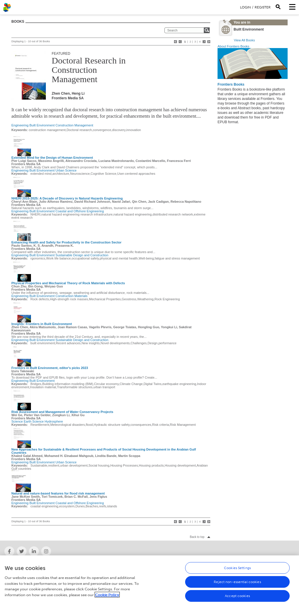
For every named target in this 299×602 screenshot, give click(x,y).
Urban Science (66, 170)
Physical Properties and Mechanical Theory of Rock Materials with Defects (68, 283)
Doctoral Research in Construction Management (89, 70)
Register (263, 7)
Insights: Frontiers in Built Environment (41, 324)
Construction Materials (71, 296)
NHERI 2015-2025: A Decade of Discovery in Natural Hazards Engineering (67, 198)
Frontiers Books (231, 84)
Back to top (197, 537)
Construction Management (74, 125)
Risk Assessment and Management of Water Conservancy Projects (62, 412)
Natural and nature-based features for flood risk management (58, 493)
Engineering (20, 125)
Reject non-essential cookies (237, 591)
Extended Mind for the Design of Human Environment (52, 157)
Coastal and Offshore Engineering (79, 211)
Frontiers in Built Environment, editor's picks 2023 (49, 368)
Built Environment (42, 125)
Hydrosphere (54, 421)
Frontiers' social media (119, 565)
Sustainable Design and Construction (81, 255)
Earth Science (34, 421)
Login (245, 7)
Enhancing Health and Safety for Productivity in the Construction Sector (66, 242)
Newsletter (209, 565)
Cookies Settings (237, 577)
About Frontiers (16, 565)
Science (17, 421)
